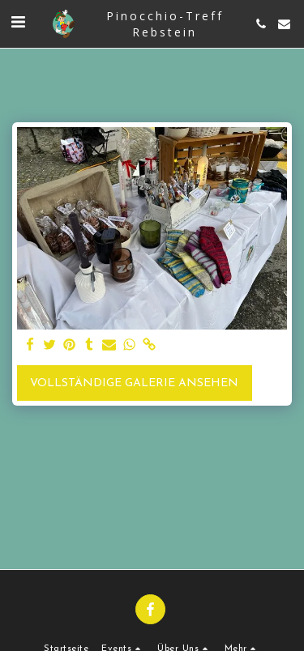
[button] (18, 23)
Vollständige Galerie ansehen (134, 383)
